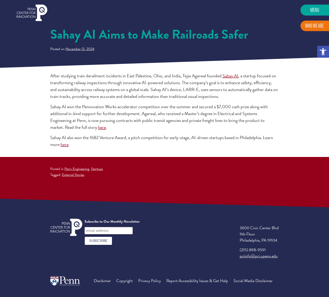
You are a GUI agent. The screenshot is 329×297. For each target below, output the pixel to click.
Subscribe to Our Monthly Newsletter (112, 221)
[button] (323, 52)
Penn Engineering (76, 169)
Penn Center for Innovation (31, 13)
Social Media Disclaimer (253, 281)
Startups (97, 169)
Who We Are (314, 26)
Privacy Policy (149, 281)
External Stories (73, 175)
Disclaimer (102, 281)
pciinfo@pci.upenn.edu (259, 256)
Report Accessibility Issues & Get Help (197, 281)
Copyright (124, 281)
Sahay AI (230, 75)
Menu (314, 10)
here (102, 127)
